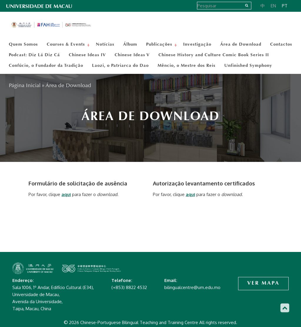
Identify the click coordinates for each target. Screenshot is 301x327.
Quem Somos (23, 44)
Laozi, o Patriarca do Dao (120, 65)
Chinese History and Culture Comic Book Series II (213, 54)
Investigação (197, 44)
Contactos (281, 44)
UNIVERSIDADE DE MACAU (39, 6)
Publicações (160, 44)
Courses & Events (66, 44)
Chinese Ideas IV (87, 54)
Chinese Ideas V (132, 54)
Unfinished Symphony (248, 65)
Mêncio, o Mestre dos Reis (186, 65)
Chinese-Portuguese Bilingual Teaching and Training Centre (51, 25)
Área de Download (240, 44)
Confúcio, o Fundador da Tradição (46, 65)
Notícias (105, 44)
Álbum (130, 44)
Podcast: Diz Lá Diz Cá (34, 54)
